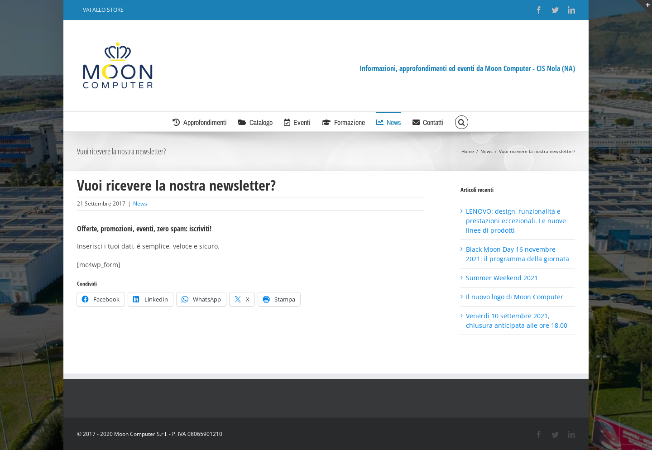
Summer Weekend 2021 (502, 277)
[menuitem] (103, 10)
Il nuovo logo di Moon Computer (514, 296)
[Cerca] (461, 121)
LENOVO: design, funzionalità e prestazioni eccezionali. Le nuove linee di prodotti (516, 221)
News (140, 203)
